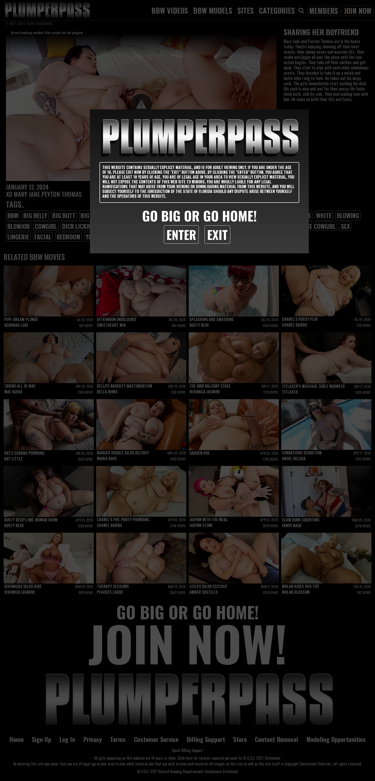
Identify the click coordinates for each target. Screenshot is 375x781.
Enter (181, 234)
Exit (217, 234)
